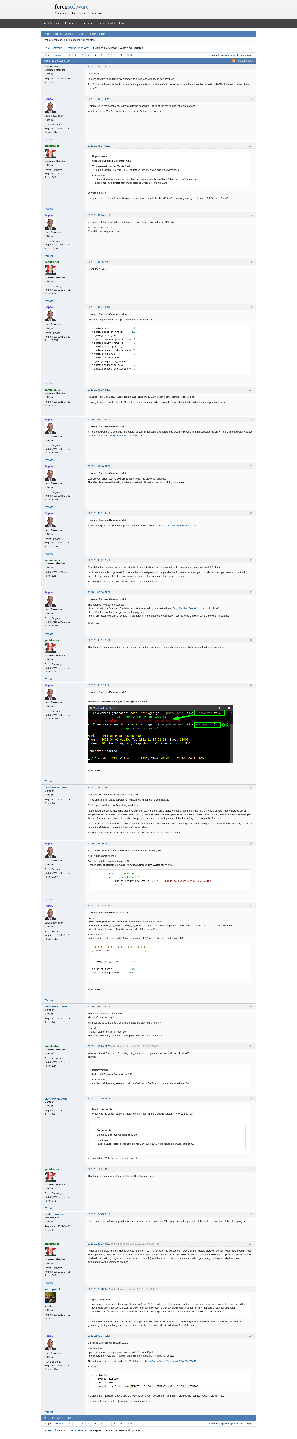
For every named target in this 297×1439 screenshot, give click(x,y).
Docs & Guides (105, 23)
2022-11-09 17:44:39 (99, 1006)
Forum (123, 23)
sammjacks (52, 66)
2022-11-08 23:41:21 (99, 787)
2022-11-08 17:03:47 (99, 685)
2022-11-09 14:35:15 (99, 905)
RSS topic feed (244, 60)
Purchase (87, 23)
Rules (80, 33)
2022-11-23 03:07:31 (99, 1289)
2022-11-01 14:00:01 (99, 145)
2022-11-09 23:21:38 (99, 1046)
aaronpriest (52, 1289)
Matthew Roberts (56, 787)
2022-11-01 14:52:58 (99, 215)
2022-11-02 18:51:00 (99, 466)
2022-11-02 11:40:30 (99, 419)
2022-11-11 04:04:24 (99, 1169)
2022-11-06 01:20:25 (99, 560)
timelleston (52, 1046)
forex (72, 6)
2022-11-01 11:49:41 (99, 98)
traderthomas (54, 1214)
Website (49, 139)
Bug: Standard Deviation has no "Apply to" (196, 608)
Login (102, 33)
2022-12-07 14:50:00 (99, 1335)
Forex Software (51, 23)
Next (129, 55)
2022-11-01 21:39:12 (99, 307)
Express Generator (77, 47)
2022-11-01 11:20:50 (99, 66)
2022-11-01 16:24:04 (99, 261)
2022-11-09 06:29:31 (99, 843)
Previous (58, 55)
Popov (49, 98)
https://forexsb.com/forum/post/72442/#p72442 (170, 1361)
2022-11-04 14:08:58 (99, 513)
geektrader (52, 145)
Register (91, 33)
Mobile (57, 33)
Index (47, 33)
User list (68, 33)
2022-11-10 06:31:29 (99, 1098)
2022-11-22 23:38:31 (99, 1214)
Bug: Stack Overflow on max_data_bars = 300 (178, 525)
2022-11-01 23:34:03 (99, 389)
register (232, 55)
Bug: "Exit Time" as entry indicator (128, 435)
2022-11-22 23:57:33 (99, 1243)
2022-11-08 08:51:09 (99, 592)
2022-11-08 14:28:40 (99, 640)
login (222, 55)
